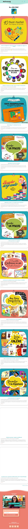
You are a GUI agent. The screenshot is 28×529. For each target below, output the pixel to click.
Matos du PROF (9, 47)
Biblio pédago (5, 126)
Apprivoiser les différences (7, 164)
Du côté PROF (5, 47)
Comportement (5, 281)
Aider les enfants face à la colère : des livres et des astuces (14, 358)
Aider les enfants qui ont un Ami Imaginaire (14, 319)
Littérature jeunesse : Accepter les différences (14, 437)
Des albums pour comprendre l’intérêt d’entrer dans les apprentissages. (14, 476)
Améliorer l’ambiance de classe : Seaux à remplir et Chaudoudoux (14, 85)
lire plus (2, 91)
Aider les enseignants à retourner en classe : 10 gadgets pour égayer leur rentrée (14, 46)
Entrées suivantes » (25, 485)
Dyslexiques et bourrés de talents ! (14, 163)
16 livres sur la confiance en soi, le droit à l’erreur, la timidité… (14, 280)
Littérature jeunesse (12, 164)
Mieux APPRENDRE (17, 164)
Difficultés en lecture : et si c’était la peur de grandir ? (14, 202)
